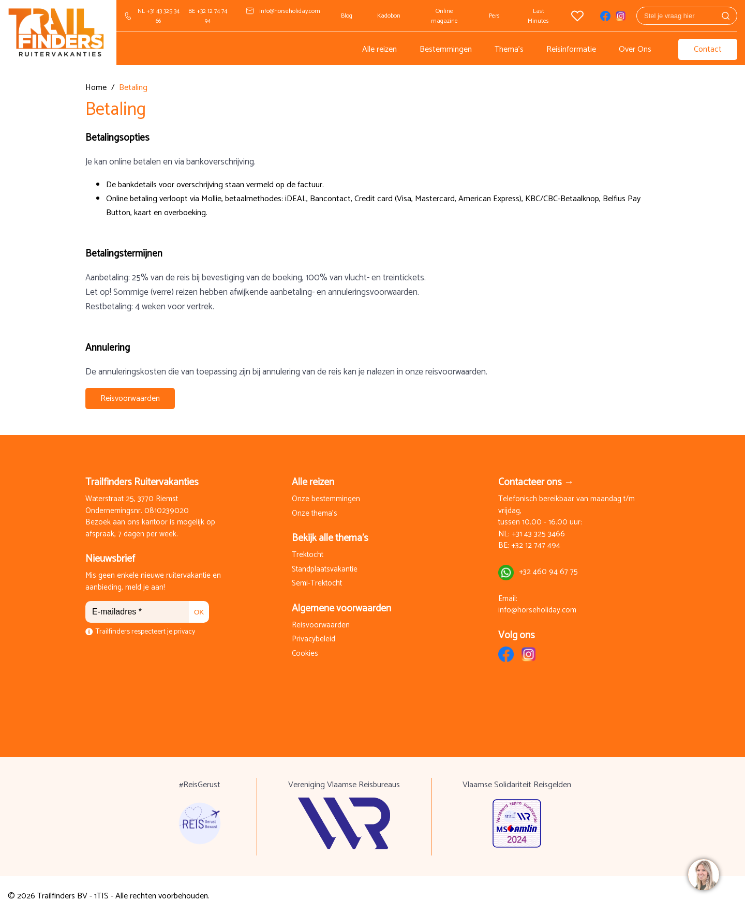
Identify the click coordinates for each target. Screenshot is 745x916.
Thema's (509, 49)
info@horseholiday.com (289, 11)
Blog (346, 16)
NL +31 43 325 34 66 (159, 16)
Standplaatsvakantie (324, 570)
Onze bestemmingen (326, 499)
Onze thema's (314, 514)
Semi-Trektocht (317, 584)
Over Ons (635, 49)
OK (199, 612)
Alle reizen (379, 49)
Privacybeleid (313, 639)
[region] (703, 874)
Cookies (305, 654)
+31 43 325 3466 (538, 534)
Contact (708, 49)
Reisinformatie (571, 49)
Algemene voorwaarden (341, 608)
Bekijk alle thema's (330, 538)
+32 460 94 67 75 (548, 572)
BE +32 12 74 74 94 (207, 16)
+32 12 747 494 (535, 546)
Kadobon (388, 16)
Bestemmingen (446, 49)
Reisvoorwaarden (130, 399)
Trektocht (307, 555)
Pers (494, 16)
